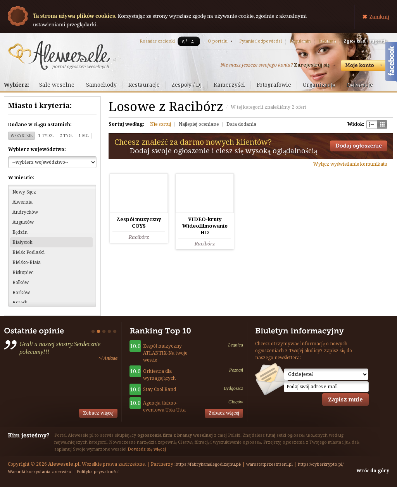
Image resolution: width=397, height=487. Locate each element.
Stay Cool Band (159, 389)
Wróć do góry (372, 470)
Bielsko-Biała (26, 262)
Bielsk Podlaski (28, 252)
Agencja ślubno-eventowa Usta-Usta (164, 406)
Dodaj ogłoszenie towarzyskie (358, 146)
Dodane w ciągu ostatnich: (40, 124)
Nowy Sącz (24, 192)
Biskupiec (22, 272)
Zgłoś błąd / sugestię (365, 41)
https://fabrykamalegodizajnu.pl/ (208, 464)
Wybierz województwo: (37, 149)
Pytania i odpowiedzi (260, 41)
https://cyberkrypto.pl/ (320, 464)
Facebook (391, 63)
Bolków (20, 282)
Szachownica (371, 124)
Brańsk (20, 302)
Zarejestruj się (312, 65)
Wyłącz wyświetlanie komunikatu (350, 164)
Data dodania (241, 124)
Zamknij (379, 16)
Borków (21, 292)
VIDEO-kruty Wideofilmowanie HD (205, 225)
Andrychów (25, 212)
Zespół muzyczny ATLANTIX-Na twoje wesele (165, 353)
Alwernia (22, 202)
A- (195, 41)
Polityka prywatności (97, 471)
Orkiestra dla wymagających (159, 375)
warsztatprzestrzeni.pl (269, 464)
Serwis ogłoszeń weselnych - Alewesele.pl (59, 55)
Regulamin (300, 41)
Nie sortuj (160, 124)
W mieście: (21, 177)
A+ (183, 41)
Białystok (22, 242)
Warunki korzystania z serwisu (39, 471)
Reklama (327, 41)
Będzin (20, 232)
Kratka (382, 124)
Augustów (23, 222)
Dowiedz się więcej (147, 449)
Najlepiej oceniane (199, 124)
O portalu (218, 41)
